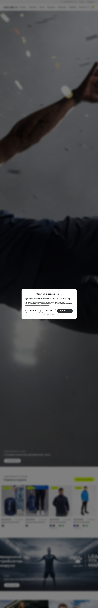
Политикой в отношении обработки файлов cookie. (48, 304)
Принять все (64, 311)
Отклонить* (33, 311)
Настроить (49, 311)
